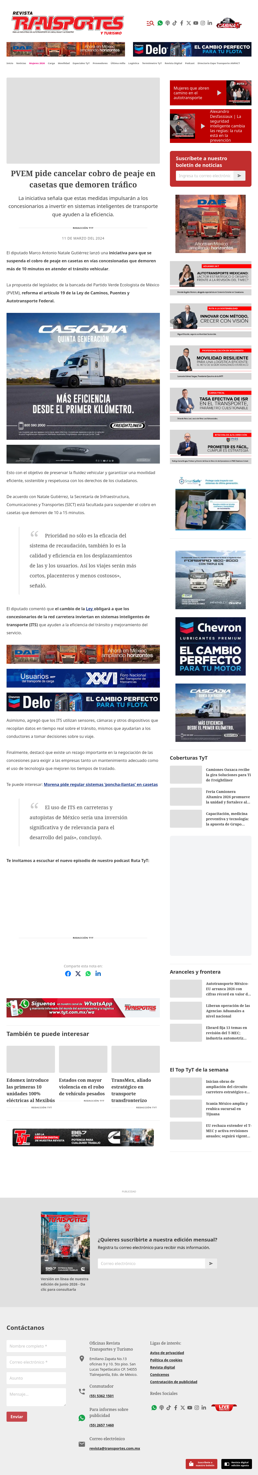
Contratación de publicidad (173, 1381)
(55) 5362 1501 (102, 1395)
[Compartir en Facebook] (68, 974)
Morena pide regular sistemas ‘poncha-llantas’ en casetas (101, 784)
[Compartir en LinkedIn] (98, 974)
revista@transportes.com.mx (115, 1448)
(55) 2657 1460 (102, 1425)
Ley (90, 608)
